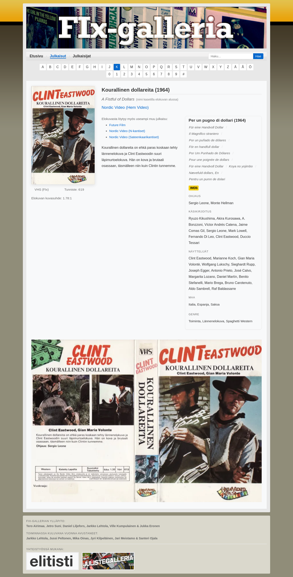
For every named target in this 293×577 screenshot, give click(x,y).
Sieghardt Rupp (242, 264)
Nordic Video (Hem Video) (125, 107)
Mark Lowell (237, 231)
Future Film (117, 125)
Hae (258, 56)
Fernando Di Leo (201, 236)
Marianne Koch (224, 258)
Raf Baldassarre (224, 289)
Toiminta (195, 321)
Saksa (215, 304)
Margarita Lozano (202, 276)
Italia (192, 304)
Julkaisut (58, 56)
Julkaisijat (82, 56)
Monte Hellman (222, 203)
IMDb (194, 188)
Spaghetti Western (239, 321)
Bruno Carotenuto (238, 283)
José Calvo (242, 270)
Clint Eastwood (227, 236)
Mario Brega (214, 283)
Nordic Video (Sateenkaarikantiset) (134, 137)
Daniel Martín (227, 276)
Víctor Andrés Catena (221, 224)
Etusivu (36, 56)
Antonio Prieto (221, 270)
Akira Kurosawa (228, 218)
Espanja (203, 304)
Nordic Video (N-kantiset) (127, 131)
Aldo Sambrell (199, 289)
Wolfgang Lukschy (215, 264)
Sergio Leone (199, 203)
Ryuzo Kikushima (202, 218)
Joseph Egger (199, 270)
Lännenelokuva (213, 321)
